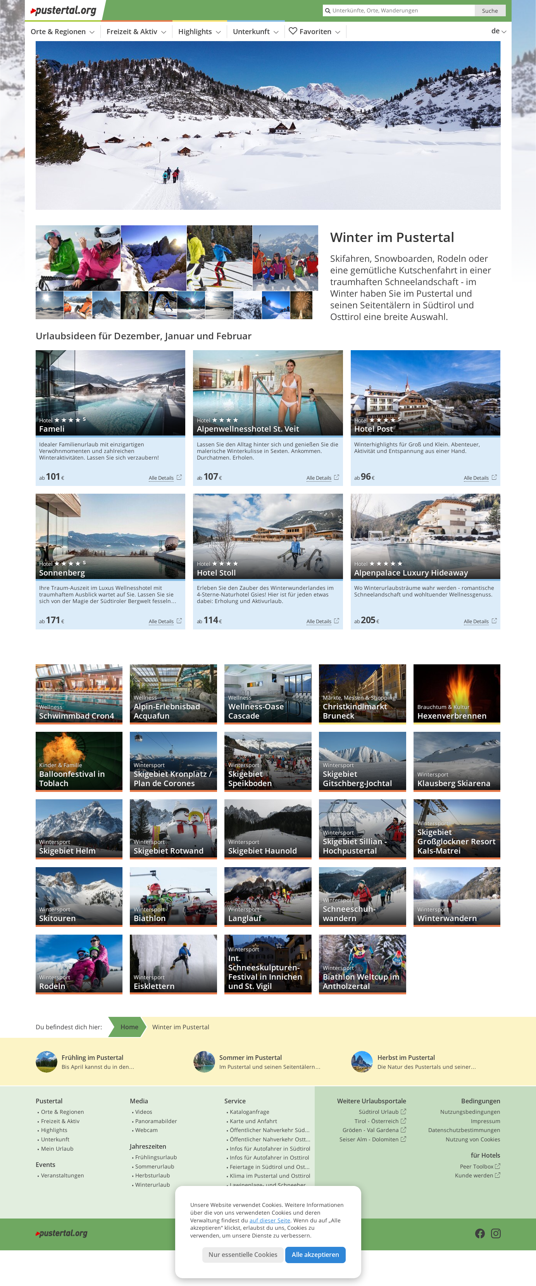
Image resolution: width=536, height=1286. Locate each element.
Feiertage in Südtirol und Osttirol (270, 1166)
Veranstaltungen (62, 1175)
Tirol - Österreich (380, 1121)
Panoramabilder (156, 1121)
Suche (490, 10)
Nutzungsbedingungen (470, 1111)
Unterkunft (256, 31)
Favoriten (314, 31)
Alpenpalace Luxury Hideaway (426, 562)
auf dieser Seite (270, 1220)
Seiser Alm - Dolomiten (373, 1139)
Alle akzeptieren (315, 1254)
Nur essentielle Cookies (243, 1254)
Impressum (485, 1121)
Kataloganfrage (249, 1111)
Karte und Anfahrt (253, 1121)
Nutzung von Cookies (473, 1139)
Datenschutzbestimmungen (464, 1130)
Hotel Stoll (268, 562)
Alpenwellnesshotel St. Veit (268, 418)
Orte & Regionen (63, 31)
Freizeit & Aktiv (136, 31)
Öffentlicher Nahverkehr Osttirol (270, 1139)
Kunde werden (477, 1175)
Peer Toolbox (480, 1166)
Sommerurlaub (154, 1166)
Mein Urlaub (57, 1148)
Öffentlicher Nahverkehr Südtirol (270, 1130)
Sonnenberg (111, 562)
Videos (143, 1111)
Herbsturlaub (152, 1175)
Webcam (146, 1130)
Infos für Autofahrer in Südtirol (270, 1148)
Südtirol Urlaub (382, 1112)
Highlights (199, 31)
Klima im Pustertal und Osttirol (270, 1175)
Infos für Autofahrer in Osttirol (269, 1157)
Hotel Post (426, 418)
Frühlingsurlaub (156, 1157)
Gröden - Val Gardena (374, 1130)
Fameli (111, 418)
